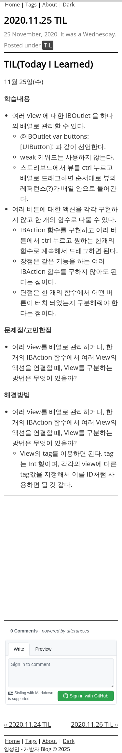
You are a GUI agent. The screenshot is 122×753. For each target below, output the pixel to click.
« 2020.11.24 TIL (27, 724)
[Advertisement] (61, 558)
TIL (48, 45)
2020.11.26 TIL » (94, 724)
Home (12, 4)
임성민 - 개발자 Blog (27, 749)
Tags (31, 4)
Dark (69, 4)
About (49, 4)
